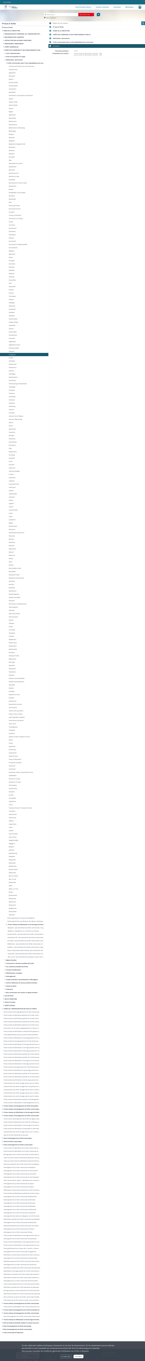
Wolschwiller (13, 911)
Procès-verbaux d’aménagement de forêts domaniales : (21, 1106)
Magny (11, 523)
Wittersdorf (12, 905)
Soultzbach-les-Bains (15, 762)
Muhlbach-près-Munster (16, 578)
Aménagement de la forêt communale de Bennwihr (19, 1200)
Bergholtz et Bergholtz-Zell (17, 144)
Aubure (11, 108)
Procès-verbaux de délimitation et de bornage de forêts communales (21, 1112)
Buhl (10, 202)
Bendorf (11, 134)
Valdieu (11, 830)
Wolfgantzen (13, 908)
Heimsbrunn (13, 367)
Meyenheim (12, 549)
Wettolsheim (13, 866)
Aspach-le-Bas (13, 102)
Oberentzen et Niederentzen (18, 604)
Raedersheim (13, 649)
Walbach (11, 847)
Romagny (12, 691)
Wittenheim (12, 902)
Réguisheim (12, 659)
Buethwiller (12, 199)
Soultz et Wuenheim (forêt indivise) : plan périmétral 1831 (25, 950)
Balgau (11, 112)
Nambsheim (12, 591)
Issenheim (12, 432)
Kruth (10, 461)
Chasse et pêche (11, 986)
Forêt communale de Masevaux (13, 1332)
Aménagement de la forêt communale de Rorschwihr (19, 1174)
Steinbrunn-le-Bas (14, 779)
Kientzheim (12, 445)
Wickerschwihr (13, 869)
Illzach (11, 426)
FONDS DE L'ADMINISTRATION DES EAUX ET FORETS (20, 1009)
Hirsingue (12, 390)
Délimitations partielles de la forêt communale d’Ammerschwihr (21, 1274)
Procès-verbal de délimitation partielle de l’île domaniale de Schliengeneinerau (21, 1073)
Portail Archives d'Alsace (83, 7)
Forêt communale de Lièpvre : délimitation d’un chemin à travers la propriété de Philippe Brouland (21, 1180)
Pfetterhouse (13, 643)
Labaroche (12, 468)
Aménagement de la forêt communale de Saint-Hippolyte (21, 1177)
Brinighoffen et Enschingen (17, 192)
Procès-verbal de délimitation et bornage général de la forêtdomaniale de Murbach (21, 1038)
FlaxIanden (12, 286)
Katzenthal (12, 439)
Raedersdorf (12, 646)
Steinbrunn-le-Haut (15, 782)
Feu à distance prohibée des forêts (17, 966)
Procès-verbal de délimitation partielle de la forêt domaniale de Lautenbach (21, 1057)
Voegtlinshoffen (13, 840)
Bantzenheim (13, 124)
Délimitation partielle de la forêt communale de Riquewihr (21, 1219)
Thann (11, 805)
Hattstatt (11, 351)
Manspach (12, 529)
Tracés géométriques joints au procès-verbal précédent (20, 1034)
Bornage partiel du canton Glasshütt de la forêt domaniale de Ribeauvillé (21, 1290)
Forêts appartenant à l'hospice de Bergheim (21, 918)
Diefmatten (12, 235)
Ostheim (11, 636)
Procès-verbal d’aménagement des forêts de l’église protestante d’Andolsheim (21, 1119)
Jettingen (11, 435)
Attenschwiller (13, 105)
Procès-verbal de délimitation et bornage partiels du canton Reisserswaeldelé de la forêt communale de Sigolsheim (21, 1242)
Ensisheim (12, 264)
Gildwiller (12, 312)
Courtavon (12, 225)
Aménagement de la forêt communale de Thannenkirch (20, 1171)
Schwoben (12, 730)
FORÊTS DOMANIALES (11, 47)
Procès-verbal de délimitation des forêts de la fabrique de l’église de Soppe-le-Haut (21, 1122)
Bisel (10, 160)
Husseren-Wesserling (15, 419)
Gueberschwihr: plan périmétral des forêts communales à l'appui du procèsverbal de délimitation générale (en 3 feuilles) (25, 934)
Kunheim (11, 465)
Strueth (11, 795)
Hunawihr (12, 413)
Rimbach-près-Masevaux (16, 681)
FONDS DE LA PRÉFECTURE (11, 31)
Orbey (11, 626)
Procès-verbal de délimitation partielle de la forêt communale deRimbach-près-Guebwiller (21, 1022)
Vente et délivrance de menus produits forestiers (21, 983)
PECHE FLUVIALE (10, 1002)
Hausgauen (12, 354)
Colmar (11, 222)
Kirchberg (12, 455)
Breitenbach (12, 186)
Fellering (12, 277)
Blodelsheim (12, 167)
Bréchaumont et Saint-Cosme (18, 183)
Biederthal (12, 147)
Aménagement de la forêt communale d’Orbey (17, 1232)
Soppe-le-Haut (13, 756)
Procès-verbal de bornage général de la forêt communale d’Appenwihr (21, 1012)
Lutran (11, 513)
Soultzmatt (12, 769)
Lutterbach (12, 520)
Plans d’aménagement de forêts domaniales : (17, 1138)
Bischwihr (12, 157)
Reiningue (12, 662)
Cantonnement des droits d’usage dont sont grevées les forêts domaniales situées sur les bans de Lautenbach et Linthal (21, 1086)
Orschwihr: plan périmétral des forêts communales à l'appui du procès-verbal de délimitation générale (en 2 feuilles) (25, 941)
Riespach (11, 675)
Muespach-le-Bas (14, 575)
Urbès (10, 827)
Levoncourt (12, 487)
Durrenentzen (13, 248)
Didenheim (12, 231)
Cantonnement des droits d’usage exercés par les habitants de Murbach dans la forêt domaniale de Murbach (21, 1083)
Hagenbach (12, 341)
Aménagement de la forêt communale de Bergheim (19, 1167)
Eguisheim (12, 254)
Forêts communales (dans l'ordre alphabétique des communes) (25, 63)
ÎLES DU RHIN (9, 996)
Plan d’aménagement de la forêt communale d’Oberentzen (21, 1316)
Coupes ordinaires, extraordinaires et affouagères (22, 979)
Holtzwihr (12, 403)
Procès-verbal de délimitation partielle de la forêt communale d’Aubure (21, 1193)
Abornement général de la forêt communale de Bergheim (21, 1164)
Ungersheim (12, 824)
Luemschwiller (13, 510)
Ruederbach (12, 701)
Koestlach (12, 458)
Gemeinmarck (13, 69)
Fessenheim (12, 280)
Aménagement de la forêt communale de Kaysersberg (20, 1258)
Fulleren (11, 299)
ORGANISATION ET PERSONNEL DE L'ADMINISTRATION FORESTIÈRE (23, 34)
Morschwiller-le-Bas (15, 568)
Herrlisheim (12, 380)
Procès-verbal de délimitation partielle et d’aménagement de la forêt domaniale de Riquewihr (21, 1099)
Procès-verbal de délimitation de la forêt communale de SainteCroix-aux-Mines (21, 1148)
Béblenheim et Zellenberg (17, 128)
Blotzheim (12, 170)
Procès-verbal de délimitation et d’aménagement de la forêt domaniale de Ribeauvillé (21, 1102)
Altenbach (12, 76)
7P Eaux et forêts (7, 27)
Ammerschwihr (13, 82)
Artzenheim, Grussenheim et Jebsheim (21, 95)
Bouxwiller (12, 180)
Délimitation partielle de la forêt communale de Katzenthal (21, 1268)
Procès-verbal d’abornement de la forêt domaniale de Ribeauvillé (21, 1284)
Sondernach (12, 749)
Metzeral (11, 545)
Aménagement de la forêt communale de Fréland (18, 1229)
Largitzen (12, 481)
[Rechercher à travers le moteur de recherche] (62, 15)
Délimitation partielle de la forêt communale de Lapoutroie (21, 1294)
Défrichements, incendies (14, 973)
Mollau (11, 558)
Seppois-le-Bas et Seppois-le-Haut (19, 737)
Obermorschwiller (14, 613)
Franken (11, 290)
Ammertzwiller (13, 86)
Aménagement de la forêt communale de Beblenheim (20, 1196)
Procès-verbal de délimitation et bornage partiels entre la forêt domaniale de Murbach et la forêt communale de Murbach (21, 1047)
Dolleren (11, 238)
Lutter (10, 516)
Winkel (11, 892)
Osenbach (12, 633)
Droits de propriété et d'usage (15, 56)
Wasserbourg (13, 853)
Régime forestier (11, 960)
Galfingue (12, 303)
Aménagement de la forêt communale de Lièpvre (18, 1183)
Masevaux (12, 536)
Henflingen (12, 374)
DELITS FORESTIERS (11, 999)
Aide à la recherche (51, 18)
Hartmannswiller (14, 348)
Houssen (11, 409)
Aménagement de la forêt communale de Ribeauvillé (19, 1222)
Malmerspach (13, 526)
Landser (11, 474)
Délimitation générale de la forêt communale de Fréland (20, 1226)
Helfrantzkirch (13, 377)
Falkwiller (12, 270)
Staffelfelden (13, 775)
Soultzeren (12, 766)
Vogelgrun (12, 843)
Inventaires (117, 7)
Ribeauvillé (12, 669)
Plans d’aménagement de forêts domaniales (17, 1326)
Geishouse (12, 306)
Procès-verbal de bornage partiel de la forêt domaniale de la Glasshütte (21, 1067)
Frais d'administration (13, 53)
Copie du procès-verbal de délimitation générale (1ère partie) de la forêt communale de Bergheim (21, 1158)
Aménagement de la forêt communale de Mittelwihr (19, 1206)
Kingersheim (13, 452)
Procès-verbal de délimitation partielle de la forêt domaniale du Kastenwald (21, 1077)
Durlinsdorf (12, 241)
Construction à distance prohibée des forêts (20, 963)
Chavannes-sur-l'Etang (16, 218)
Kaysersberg (12, 442)
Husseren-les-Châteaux (16, 416)
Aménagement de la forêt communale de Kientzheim (19, 1264)
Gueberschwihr (13, 322)
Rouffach (11, 698)
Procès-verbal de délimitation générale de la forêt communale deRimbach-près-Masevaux (21, 1018)
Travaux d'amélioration (13, 970)
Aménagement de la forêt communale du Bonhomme (20, 1239)
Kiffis (10, 448)
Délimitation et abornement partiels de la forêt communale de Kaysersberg (21, 1255)
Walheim (11, 850)
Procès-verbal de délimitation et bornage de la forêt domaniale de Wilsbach (21, 1060)
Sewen (11, 740)
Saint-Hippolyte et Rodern (17, 717)
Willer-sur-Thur (13, 889)
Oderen (11, 620)
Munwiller (12, 588)
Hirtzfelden (12, 397)
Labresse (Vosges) (14, 471)
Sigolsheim (12, 746)
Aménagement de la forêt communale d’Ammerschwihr (20, 1281)
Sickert (11, 743)
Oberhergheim (13, 607)
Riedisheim (12, 672)
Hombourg (12, 406)
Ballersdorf (12, 115)
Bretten (11, 189)
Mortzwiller (12, 571)
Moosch (11, 565)
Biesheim (12, 150)
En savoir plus (66, 1356)
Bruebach (12, 196)
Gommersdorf (13, 319)
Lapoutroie (12, 477)
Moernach (12, 555)
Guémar (11, 328)
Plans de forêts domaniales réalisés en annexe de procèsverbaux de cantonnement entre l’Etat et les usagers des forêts (21, 1323)
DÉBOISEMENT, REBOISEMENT (14, 44)
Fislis (10, 283)
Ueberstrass (12, 818)
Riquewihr (12, 685)
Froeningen (12, 296)
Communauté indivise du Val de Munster (21, 66)
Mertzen (11, 539)
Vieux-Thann (13, 837)
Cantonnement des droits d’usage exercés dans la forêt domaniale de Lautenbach (21, 1090)
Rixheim (11, 688)
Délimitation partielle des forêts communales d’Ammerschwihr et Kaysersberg (21, 1277)
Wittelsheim (12, 898)
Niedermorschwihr (14, 597)
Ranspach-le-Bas (14, 656)
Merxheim (12, 542)
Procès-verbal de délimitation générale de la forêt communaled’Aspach (21, 1025)
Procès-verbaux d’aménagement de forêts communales (21, 1115)
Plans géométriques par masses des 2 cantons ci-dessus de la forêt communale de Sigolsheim (21, 1248)
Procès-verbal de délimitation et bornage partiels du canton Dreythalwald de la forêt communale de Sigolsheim (21, 1245)
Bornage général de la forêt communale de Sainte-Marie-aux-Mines (21, 1154)
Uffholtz (11, 821)
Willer (10, 886)
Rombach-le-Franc (14, 694)
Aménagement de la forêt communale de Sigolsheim (19, 1251)
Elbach (11, 257)
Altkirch (11, 79)
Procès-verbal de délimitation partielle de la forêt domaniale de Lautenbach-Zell (21, 1054)
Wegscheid (12, 860)
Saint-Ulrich (12, 724)
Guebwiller (12, 325)
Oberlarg (11, 610)
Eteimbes (12, 267)
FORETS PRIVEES (10, 1005)
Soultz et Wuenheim (15, 759)
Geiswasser (12, 309)
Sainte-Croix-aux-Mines (16, 711)
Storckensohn (13, 788)
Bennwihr (12, 137)
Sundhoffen (12, 798)
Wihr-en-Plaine (13, 876)
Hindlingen (12, 387)
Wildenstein (12, 882)
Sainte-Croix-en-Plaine (16, 714)
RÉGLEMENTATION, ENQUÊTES (14, 37)
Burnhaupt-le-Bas (14, 205)
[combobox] (86, 14)
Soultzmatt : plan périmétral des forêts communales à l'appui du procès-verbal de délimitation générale (25, 954)
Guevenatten (13, 332)
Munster (11, 584)
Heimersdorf (13, 364)
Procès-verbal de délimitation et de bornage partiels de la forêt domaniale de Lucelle (21, 1080)
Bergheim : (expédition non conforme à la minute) (23, 931)
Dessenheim (12, 228)
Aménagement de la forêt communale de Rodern (18, 1187)
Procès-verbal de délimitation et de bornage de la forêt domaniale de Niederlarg (21, 1125)
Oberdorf (12, 601)
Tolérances (9, 989)
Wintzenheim (13, 895)
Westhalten (12, 863)
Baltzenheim (13, 121)
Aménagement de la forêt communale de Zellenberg (19, 1209)
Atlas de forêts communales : (12, 1141)
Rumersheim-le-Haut (15, 704)
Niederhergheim (14, 594)
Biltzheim (12, 154)
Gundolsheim (13, 335)
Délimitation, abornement (14, 60)
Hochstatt (12, 400)
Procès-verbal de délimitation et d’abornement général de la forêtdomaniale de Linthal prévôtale (21, 1031)
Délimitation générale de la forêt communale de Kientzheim (21, 1261)
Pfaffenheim (12, 639)
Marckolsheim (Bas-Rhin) (16, 533)
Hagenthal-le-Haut (14, 345)
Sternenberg (13, 785)
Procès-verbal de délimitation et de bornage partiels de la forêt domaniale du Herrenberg (21, 1070)
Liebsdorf (12, 497)
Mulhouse (12, 581)
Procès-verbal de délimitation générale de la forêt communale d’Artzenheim (21, 1015)
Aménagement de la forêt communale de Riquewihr (19, 1213)
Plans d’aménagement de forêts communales (17, 1329)
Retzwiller (12, 665)
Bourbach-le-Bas (14, 176)
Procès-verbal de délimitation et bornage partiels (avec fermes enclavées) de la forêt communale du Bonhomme (21, 1235)
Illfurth (11, 422)
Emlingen (12, 260)
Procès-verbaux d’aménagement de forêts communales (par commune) (21, 1109)
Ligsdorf (11, 503)
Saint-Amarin (13, 707)
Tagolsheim (12, 801)
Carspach (12, 212)
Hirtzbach (12, 393)
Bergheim (12, 141)
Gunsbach (12, 338)
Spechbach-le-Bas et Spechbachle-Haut (21, 772)
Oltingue (11, 623)
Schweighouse (13, 727)
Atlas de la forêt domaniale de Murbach (15, 1135)
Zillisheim (12, 915)
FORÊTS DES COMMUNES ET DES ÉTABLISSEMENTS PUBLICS (23, 50)
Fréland (11, 293)
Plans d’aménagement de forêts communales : (18, 1145)
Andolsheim (12, 89)
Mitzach (11, 552)
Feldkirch (11, 273)
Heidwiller (12, 361)
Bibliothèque (129, 7)
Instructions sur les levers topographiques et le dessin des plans (21, 1028)
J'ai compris (78, 1356)
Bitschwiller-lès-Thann (16, 163)
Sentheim (12, 733)
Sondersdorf (12, 753)
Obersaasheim (13, 617)
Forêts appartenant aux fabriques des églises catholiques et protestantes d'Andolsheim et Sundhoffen (25, 921)
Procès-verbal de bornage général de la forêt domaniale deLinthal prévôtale (21, 1041)
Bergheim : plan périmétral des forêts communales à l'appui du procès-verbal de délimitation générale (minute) (25, 928)
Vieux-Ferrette (13, 834)
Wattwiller (12, 856)
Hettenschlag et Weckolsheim (18, 384)
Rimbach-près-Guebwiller (17, 678)
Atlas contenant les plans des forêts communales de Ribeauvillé (21, 1297)
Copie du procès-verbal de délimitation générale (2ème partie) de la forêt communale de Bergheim (21, 1161)
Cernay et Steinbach (15, 215)
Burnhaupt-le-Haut (15, 209)
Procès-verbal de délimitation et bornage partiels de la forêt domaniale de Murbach (21, 1051)
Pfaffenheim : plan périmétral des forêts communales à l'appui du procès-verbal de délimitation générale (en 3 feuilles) (25, 944)
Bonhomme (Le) (13, 173)
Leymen (11, 490)
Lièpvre (11, 500)
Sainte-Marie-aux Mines (16, 720)
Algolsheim (12, 73)
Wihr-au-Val (12, 879)
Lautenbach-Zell (14, 484)
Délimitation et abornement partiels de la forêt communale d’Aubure (21, 1190)
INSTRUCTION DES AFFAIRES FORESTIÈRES (18, 40)
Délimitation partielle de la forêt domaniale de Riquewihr (21, 1287)
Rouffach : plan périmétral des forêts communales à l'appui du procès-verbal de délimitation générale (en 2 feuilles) (25, 947)
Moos (10, 562)
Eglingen (11, 251)
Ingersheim (12, 429)
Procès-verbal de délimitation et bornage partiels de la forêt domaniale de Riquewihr (21, 1064)
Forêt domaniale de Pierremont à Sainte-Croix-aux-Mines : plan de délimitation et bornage (21, 1300)
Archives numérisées (102, 7)
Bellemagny (12, 131)
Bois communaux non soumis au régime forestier (22, 992)
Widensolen (12, 873)
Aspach (11, 99)
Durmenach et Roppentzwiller (18, 244)
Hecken (11, 358)
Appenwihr (12, 92)
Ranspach (12, 652)
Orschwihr (12, 630)
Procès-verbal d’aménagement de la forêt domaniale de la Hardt (21, 1310)
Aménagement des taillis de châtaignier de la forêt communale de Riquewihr (21, 1216)
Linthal (11, 507)
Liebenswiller (13, 494)
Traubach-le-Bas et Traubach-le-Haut (20, 808)
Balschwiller (12, 118)
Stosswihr (12, 792)
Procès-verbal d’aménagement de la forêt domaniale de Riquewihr (21, 1307)
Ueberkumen (13, 814)
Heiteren (11, 371)
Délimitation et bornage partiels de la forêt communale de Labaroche (21, 1271)
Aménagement (10, 976)
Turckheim (12, 811)
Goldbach (12, 316)
